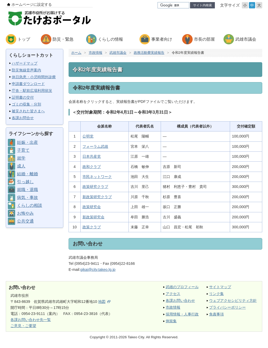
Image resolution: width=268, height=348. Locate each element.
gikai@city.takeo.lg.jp (97, 269)
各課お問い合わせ (180, 300)
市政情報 (95, 53)
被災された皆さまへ (28, 111)
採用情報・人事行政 (182, 314)
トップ (24, 39)
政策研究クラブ (95, 186)
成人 (21, 166)
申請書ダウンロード (28, 84)
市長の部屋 (204, 39)
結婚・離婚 (27, 174)
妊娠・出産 (27, 142)
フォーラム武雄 (95, 146)
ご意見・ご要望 (23, 326)
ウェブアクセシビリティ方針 (233, 300)
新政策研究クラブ (97, 197)
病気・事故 (27, 197)
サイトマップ (220, 287)
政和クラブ (91, 167)
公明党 (87, 136)
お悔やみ (25, 213)
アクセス (173, 294)
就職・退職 (27, 189)
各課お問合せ (23, 118)
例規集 (171, 321)
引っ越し (25, 182)
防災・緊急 (63, 39)
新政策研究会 (93, 217)
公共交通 (25, 221)
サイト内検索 (202, 5)
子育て (23, 150)
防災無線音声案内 (26, 70)
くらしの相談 (29, 205)
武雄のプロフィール (182, 287)
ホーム (76, 53)
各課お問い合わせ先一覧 (30, 320)
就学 (21, 158)
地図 (104, 301)
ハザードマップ (24, 63)
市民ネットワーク (97, 177)
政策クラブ (91, 227)
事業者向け (161, 39)
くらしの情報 (110, 39)
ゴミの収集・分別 (26, 104)
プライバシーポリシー (227, 307)
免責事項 (216, 314)
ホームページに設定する (32, 4)
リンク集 (216, 294)
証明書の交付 (23, 97)
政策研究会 (91, 207)
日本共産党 (91, 156)
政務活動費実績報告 (149, 53)
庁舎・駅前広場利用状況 (32, 90)
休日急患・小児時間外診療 (34, 77)
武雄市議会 (245, 39)
